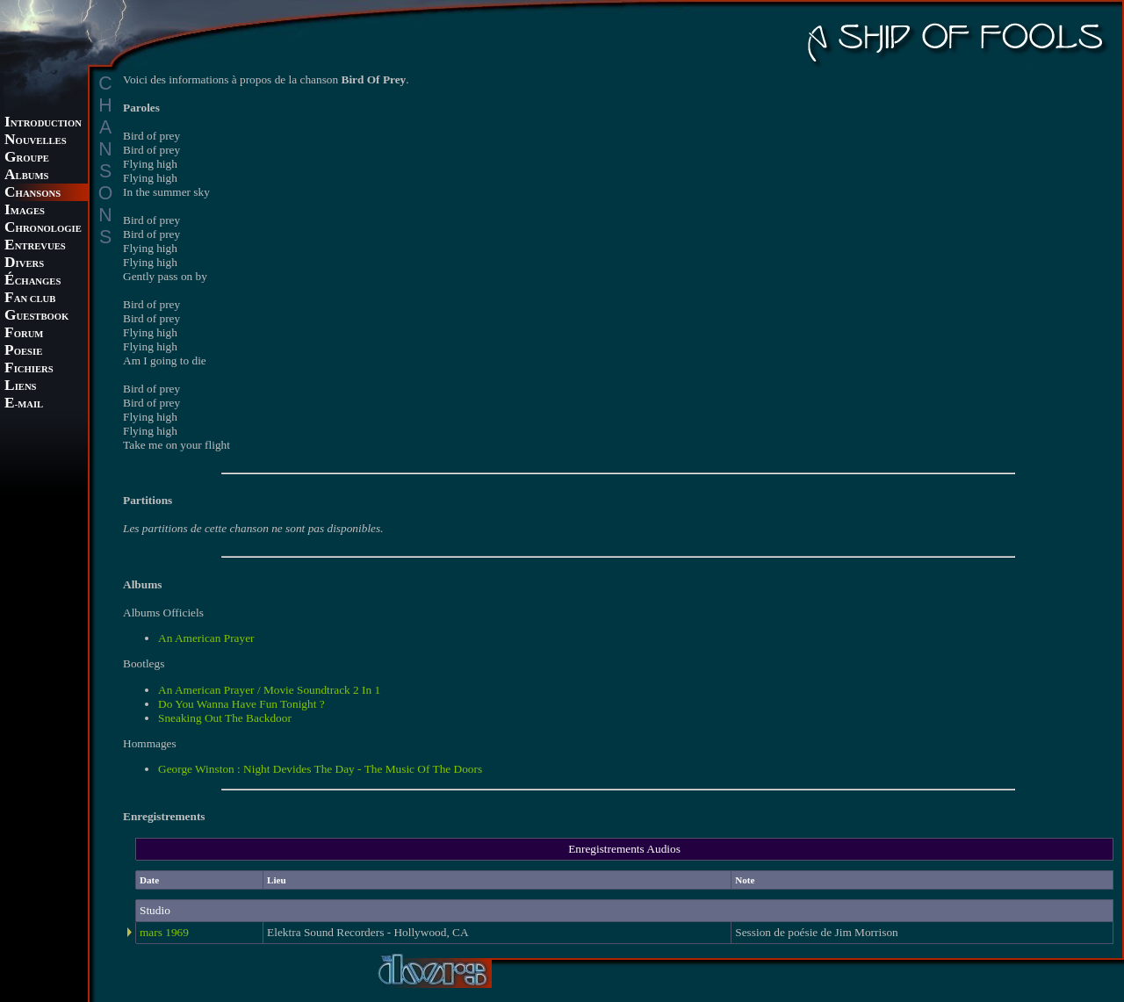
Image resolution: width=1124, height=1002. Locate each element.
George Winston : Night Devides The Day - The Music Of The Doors (320, 768)
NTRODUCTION (43, 123)
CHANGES (32, 281)
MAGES (24, 211)
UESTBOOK (36, 316)
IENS (20, 387)
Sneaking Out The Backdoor (225, 717)
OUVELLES (35, 141)
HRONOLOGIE (43, 229)
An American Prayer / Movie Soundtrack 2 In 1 (269, 689)
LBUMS (26, 176)
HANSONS (32, 193)
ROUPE (26, 158)
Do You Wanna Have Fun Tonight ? (241, 703)
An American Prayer (206, 638)
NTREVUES (35, 246)
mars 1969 (164, 932)
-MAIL (23, 404)
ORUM (23, 334)
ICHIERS (29, 369)
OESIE (23, 352)
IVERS (24, 264)
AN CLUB (29, 299)
